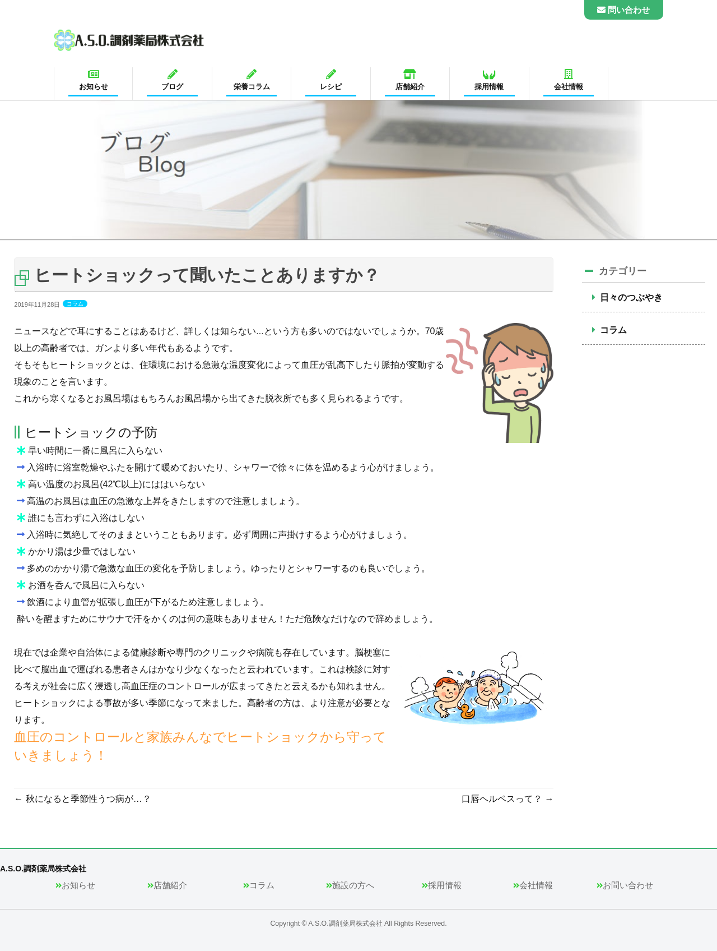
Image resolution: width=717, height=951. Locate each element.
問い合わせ (623, 10)
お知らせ (78, 881)
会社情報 (536, 881)
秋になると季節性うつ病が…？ (82, 799)
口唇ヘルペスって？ (507, 799)
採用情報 (445, 881)
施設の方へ (353, 881)
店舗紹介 (170, 881)
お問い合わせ (628, 881)
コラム (75, 304)
